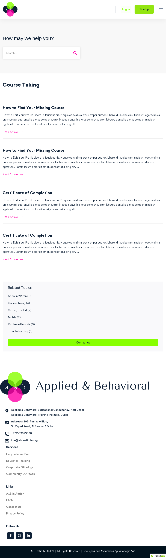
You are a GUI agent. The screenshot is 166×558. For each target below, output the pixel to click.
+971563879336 (21, 433)
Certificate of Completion (27, 192)
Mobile (14, 317)
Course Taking (19, 303)
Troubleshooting (20, 331)
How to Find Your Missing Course (33, 107)
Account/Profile (20, 296)
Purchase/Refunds (21, 324)
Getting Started (19, 310)
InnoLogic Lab (127, 551)
